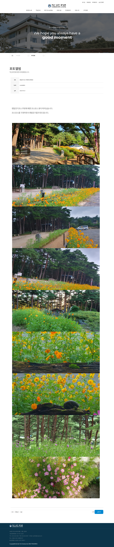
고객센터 (85, 10)
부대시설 (59, 10)
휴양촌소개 (29, 10)
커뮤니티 (77, 10)
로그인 (83, 2)
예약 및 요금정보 (48, 10)
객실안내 (38, 10)
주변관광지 (68, 10)
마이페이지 (94, 2)
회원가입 (89, 2)
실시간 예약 (101, 2)
